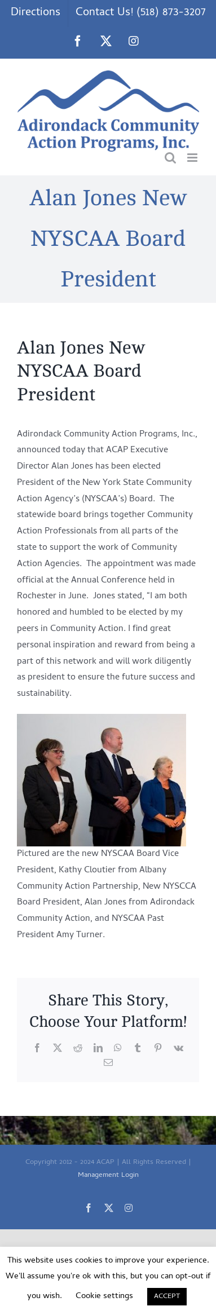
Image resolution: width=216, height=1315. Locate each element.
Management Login (108, 1175)
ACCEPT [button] (167, 1297)
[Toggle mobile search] (170, 158)
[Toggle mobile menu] (193, 158)
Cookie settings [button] (104, 1296)
